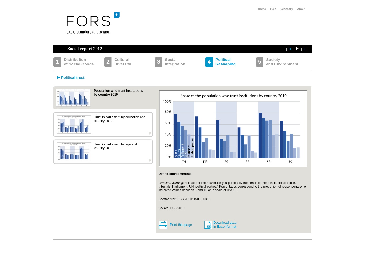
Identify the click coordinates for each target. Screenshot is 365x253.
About (301, 9)
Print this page (181, 225)
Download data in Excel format (224, 224)
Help (273, 9)
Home (262, 9)
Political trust (73, 77)
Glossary (286, 9)
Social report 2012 (84, 48)
